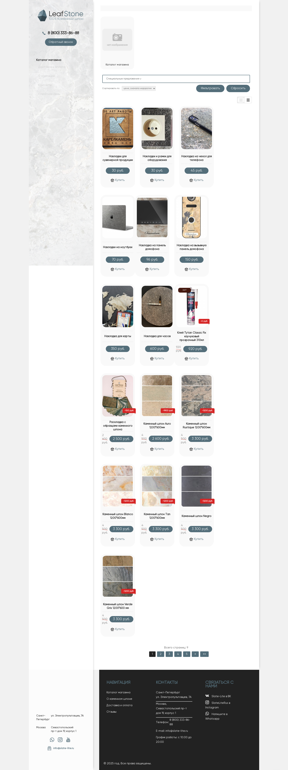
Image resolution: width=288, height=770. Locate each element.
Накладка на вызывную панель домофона (192, 247)
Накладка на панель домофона (152, 247)
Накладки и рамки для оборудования (157, 158)
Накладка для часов (157, 336)
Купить (118, 180)
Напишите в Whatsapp (216, 716)
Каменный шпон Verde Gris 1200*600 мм (117, 606)
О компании (44, 79)
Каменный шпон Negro (196, 516)
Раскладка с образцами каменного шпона (117, 426)
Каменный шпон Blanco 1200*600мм (117, 516)
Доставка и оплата (49, 71)
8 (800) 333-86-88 (64, 33)
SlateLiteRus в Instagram (217, 704)
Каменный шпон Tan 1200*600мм (157, 516)
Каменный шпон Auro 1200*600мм (157, 425)
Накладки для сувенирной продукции (117, 158)
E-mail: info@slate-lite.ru (172, 731)
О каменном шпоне (119, 699)
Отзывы (111, 711)
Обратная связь (47, 96)
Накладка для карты (117, 336)
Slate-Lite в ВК (218, 696)
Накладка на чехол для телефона (196, 158)
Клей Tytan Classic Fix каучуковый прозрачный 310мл (191, 336)
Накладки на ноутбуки (117, 247)
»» (204, 654)
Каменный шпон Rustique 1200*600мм (196, 425)
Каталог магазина (118, 692)
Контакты (43, 88)
